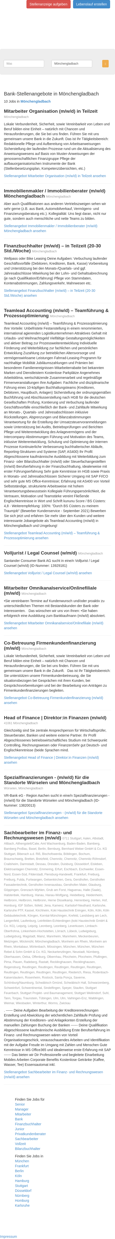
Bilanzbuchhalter (27, 1149)
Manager (21, 1109)
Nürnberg (22, 1196)
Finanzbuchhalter (28, 1124)
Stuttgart (21, 1186)
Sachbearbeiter (26, 1139)
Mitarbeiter (23, 1114)
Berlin (19, 1171)
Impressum (8, 1237)
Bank (19, 1119)
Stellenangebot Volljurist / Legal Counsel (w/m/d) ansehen (48, 573)
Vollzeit (20, 1144)
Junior (19, 1129)
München (22, 1161)
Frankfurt (22, 1166)
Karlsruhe (22, 1205)
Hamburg (22, 1181)
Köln (18, 1176)
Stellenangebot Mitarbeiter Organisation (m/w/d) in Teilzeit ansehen (55, 176)
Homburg (22, 1200)
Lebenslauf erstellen (91, 4)
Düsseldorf (23, 1191)
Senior (20, 1104)
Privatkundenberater (30, 1134)
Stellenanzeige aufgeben (48, 4)
